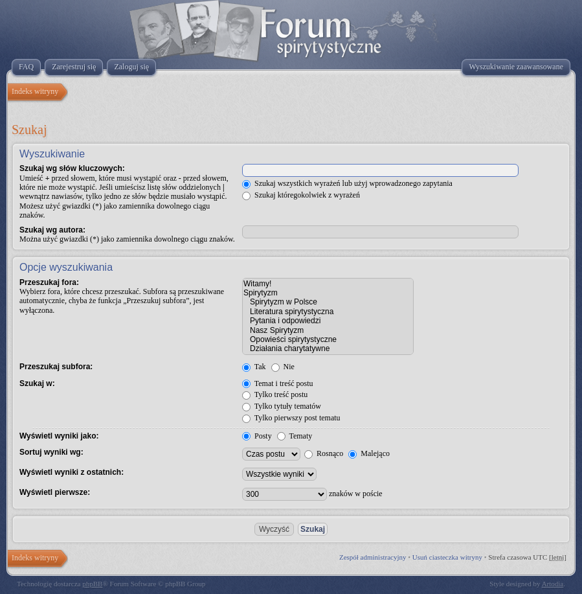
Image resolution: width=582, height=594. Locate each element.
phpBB (92, 584)
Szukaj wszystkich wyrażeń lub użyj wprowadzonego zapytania (347, 183)
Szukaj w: (37, 383)
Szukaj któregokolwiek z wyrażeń (301, 195)
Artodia (553, 584)
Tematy (295, 435)
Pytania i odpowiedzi (327, 320)
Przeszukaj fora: (49, 282)
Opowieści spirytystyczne (327, 339)
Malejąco (369, 453)
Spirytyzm (327, 292)
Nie (283, 366)
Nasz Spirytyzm (327, 330)
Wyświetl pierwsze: (54, 492)
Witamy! (327, 283)
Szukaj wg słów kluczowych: (72, 168)
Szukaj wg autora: (52, 229)
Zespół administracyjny (373, 557)
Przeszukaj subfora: (56, 366)
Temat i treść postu (277, 383)
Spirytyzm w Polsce (327, 301)
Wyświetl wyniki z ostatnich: (71, 472)
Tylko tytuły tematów (281, 406)
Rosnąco (323, 453)
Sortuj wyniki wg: (51, 452)
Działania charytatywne (327, 348)
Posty (257, 435)
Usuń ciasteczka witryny (447, 557)
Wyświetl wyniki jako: (58, 435)
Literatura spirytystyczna (327, 311)
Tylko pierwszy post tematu (291, 417)
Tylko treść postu (275, 394)
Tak (254, 366)
